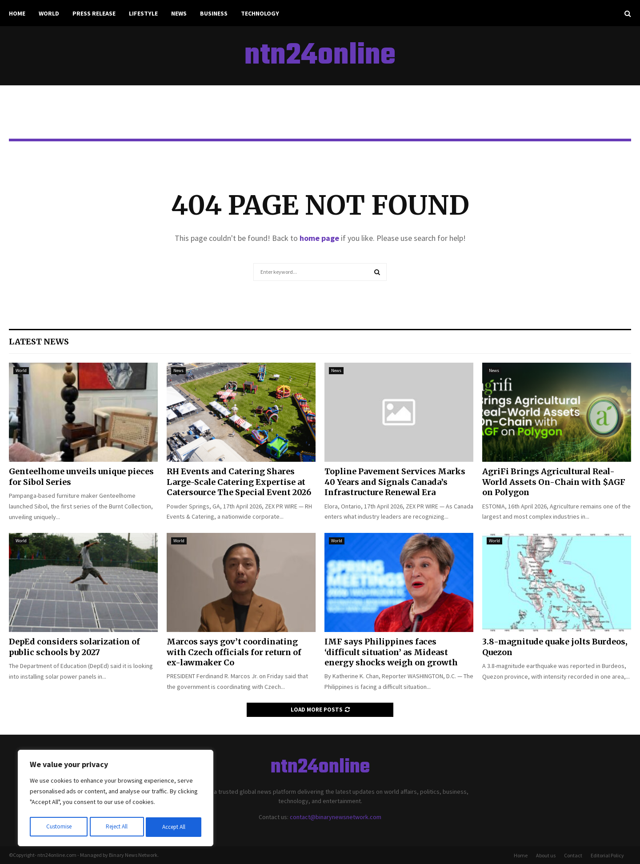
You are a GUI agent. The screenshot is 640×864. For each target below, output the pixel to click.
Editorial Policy (607, 855)
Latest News (39, 341)
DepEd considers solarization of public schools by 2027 (74, 646)
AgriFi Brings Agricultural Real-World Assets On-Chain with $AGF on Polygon (553, 481)
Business (214, 13)
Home (17, 13)
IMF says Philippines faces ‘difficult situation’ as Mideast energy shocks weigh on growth (391, 652)
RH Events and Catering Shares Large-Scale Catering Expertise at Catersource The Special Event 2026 (239, 481)
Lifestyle (143, 13)
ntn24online (320, 56)
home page (319, 238)
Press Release (94, 13)
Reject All (116, 827)
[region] (115, 799)
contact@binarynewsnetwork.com (335, 817)
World (49, 13)
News (179, 13)
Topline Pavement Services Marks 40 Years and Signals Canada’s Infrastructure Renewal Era (394, 481)
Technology (260, 13)
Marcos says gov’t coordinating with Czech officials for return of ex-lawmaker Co (234, 652)
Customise (58, 827)
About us (546, 855)
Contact (573, 855)
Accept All (173, 827)
